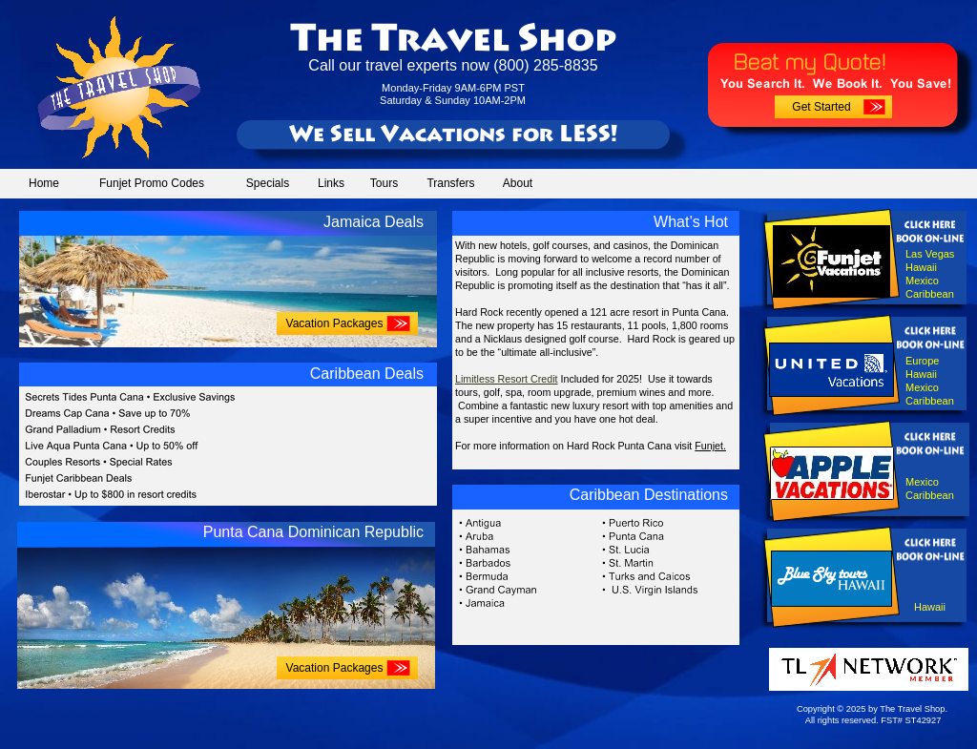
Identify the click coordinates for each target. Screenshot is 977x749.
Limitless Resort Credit (506, 379)
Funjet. (710, 445)
